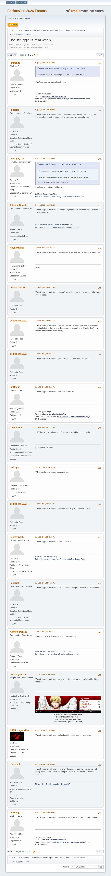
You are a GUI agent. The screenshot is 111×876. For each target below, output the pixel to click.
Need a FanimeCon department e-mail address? (53, 225)
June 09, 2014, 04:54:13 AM (45, 504)
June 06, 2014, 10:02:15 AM (45, 387)
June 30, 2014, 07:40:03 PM (45, 632)
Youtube (56, 784)
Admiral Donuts (18, 205)
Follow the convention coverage (47, 197)
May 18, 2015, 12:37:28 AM (44, 764)
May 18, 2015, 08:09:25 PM (44, 812)
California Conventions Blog (46, 194)
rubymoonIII (16, 427)
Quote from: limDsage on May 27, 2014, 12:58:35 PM (60, 164)
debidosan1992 (18, 287)
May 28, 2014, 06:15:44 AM (44, 205)
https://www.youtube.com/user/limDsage (73, 99)
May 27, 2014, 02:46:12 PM (44, 110)
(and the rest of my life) (69, 197)
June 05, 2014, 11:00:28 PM (45, 287)
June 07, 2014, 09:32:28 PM (45, 427)
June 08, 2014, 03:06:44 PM (45, 467)
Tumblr (48, 784)
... (31, 55)
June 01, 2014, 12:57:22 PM (45, 247)
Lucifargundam (18, 674)
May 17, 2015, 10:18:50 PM (44, 730)
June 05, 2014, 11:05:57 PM (45, 320)
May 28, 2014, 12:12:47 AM (44, 158)
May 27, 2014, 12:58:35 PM (44, 63)
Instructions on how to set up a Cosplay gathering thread (56, 227)
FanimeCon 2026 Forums (27, 11)
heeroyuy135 (17, 158)
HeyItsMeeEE (17, 247)
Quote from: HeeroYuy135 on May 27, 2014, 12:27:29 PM (62, 68)
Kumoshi (15, 764)
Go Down (12, 55)
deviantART (65, 784)
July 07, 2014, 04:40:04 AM (45, 674)
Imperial (14, 110)
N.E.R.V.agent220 (19, 730)
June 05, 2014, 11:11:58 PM (45, 354)
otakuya (14, 467)
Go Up (10, 851)
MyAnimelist (40, 784)
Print (99, 55)
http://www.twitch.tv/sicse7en (54, 96)
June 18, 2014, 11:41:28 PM (45, 537)
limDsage (15, 63)
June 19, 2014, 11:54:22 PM (45, 583)
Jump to (66, 867)
